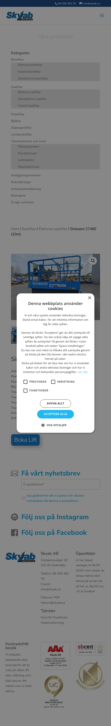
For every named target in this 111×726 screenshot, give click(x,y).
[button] (55, 425)
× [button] (89, 298)
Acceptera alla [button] (55, 414)
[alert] (55, 363)
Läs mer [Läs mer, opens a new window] (83, 372)
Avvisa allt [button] (55, 403)
